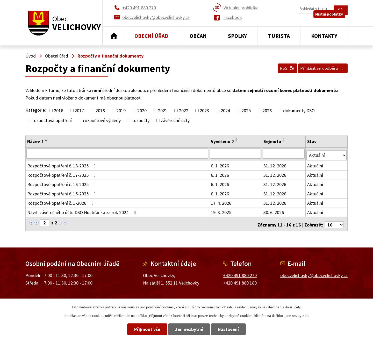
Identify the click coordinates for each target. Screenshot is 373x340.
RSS (278, 67)
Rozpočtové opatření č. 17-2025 (62, 173)
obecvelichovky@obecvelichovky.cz (314, 272)
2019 (121, 111)
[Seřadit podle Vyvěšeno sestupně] (237, 141)
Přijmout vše (138, 329)
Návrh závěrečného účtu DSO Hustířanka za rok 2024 (82, 211)
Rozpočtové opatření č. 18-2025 (62, 164)
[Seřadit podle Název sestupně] (46, 141)
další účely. (293, 307)
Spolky (237, 35)
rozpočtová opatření (52, 120)
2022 (183, 111)
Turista (279, 35)
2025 (246, 111)
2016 (58, 111)
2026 (267, 111)
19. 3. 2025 (221, 211)
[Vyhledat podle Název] (117, 153)
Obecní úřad (151, 35)
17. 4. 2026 (221, 201)
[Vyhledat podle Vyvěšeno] (235, 153)
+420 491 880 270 (240, 272)
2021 (162, 111)
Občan (198, 35)
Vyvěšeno (222, 141)
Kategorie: (35, 110)
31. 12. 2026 (275, 164)
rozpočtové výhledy (102, 120)
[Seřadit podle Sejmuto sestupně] (284, 141)
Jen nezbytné (189, 329)
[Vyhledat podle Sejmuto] (284, 153)
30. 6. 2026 (274, 211)
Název (35, 141)
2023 (204, 111)
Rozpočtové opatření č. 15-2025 (62, 192)
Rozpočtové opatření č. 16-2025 (62, 183)
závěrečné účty (175, 120)
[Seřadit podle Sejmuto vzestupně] (284, 139)
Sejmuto (272, 141)
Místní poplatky (332, 20)
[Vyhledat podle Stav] (327, 153)
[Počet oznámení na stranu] (334, 221)
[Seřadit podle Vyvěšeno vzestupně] (237, 139)
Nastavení (237, 329)
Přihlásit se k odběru (319, 67)
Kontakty (324, 35)
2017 (79, 111)
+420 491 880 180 (240, 279)
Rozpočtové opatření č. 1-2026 (61, 201)
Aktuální (316, 164)
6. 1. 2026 (220, 164)
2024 (225, 111)
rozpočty (140, 120)
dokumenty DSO (299, 111)
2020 (142, 111)
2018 (100, 111)
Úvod (113, 36)
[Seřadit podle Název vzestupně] (46, 139)
